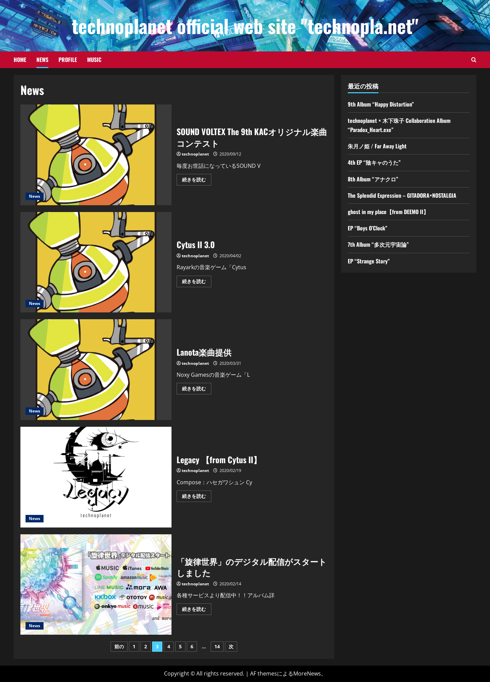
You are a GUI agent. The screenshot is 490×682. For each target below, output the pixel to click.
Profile (68, 59)
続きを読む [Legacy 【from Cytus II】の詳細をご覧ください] (196, 497)
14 (217, 646)
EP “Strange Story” (369, 261)
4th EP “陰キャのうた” (374, 162)
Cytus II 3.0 (96, 262)
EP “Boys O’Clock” (367, 228)
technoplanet (195, 154)
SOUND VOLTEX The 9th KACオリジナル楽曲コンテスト (96, 154)
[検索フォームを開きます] (473, 59)
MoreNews (307, 673)
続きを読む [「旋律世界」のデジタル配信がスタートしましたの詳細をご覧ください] (196, 610)
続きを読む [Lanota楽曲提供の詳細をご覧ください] (196, 389)
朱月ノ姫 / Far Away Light (377, 146)
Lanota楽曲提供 (96, 369)
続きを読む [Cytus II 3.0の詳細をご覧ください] (196, 282)
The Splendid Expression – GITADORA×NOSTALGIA (402, 195)
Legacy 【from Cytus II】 (96, 477)
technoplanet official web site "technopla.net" (245, 25)
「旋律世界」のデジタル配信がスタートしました (96, 584)
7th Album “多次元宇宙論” (378, 244)
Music (94, 59)
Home (20, 59)
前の (119, 646)
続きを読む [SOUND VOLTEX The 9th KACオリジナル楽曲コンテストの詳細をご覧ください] (196, 180)
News (42, 59)
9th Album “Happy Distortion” (381, 104)
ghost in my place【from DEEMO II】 (388, 212)
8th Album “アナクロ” (373, 179)
